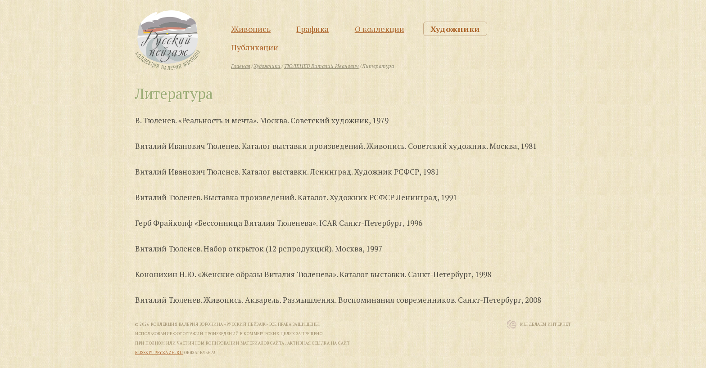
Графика (312, 28)
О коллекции (379, 28)
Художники (455, 28)
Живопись (251, 28)
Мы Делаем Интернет (545, 324)
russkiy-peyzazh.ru (159, 352)
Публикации (254, 47)
